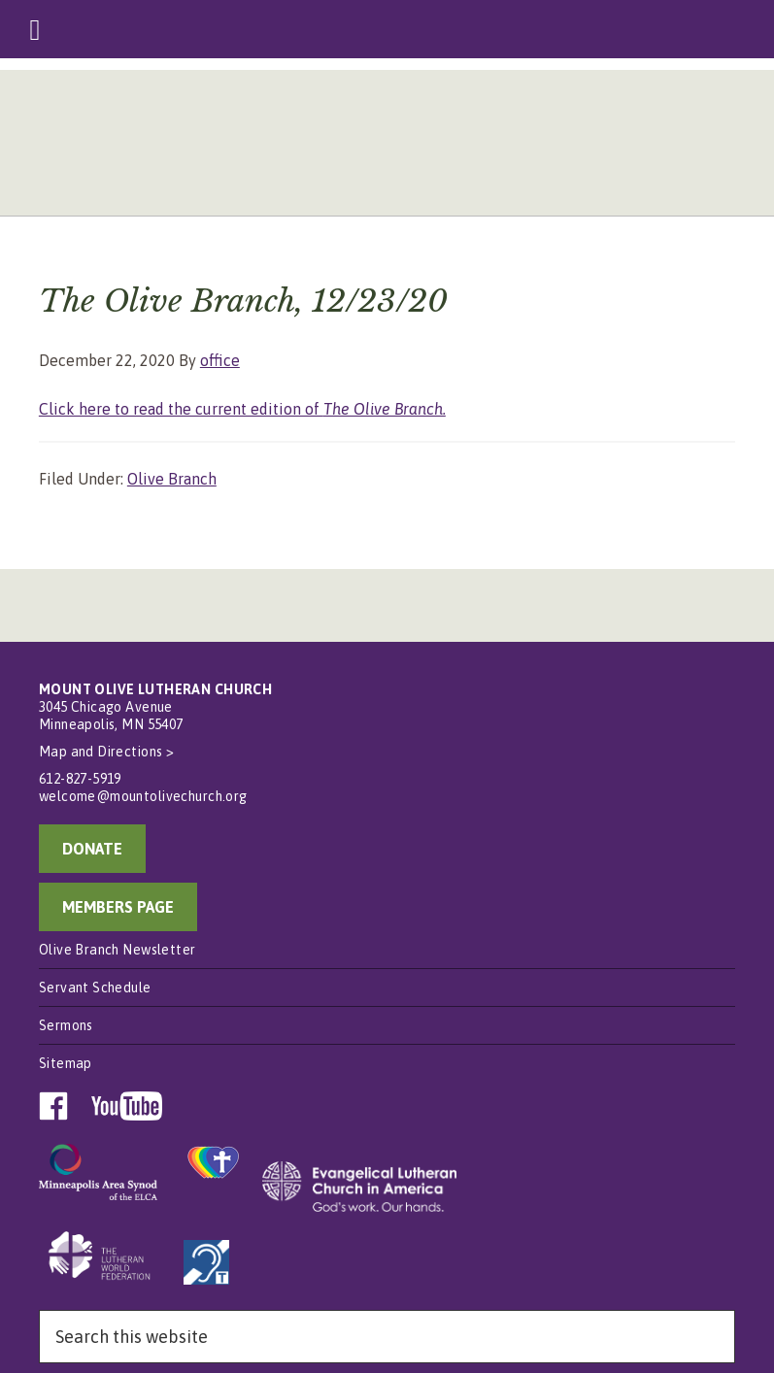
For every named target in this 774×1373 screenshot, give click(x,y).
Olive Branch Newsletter (117, 949)
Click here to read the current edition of (242, 409)
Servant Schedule (95, 987)
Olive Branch (172, 478)
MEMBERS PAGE (118, 907)
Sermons (66, 1025)
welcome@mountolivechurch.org (143, 796)
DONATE (92, 848)
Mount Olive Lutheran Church (387, 147)
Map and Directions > (106, 751)
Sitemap (65, 1063)
